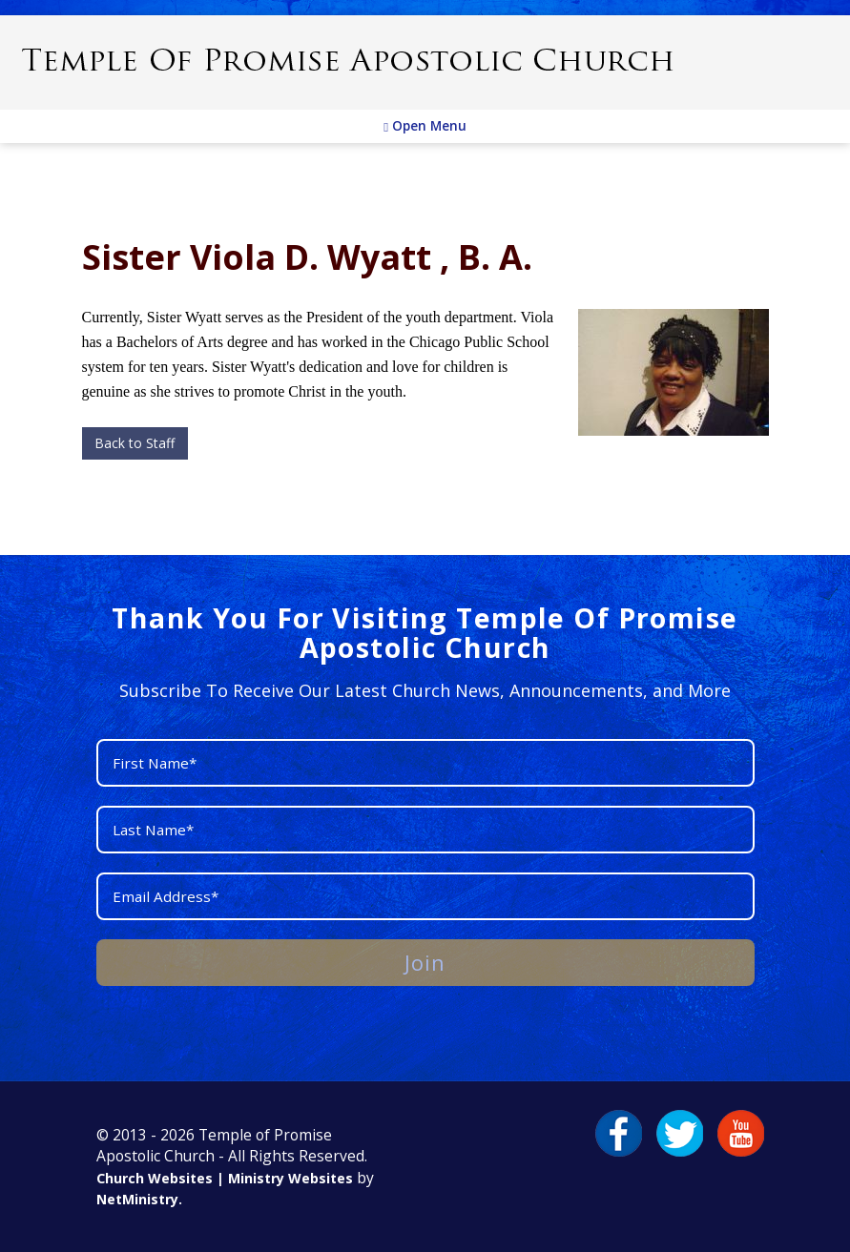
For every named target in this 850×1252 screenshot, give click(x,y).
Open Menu (425, 125)
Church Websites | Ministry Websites (226, 1178)
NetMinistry (137, 1199)
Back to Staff (134, 443)
